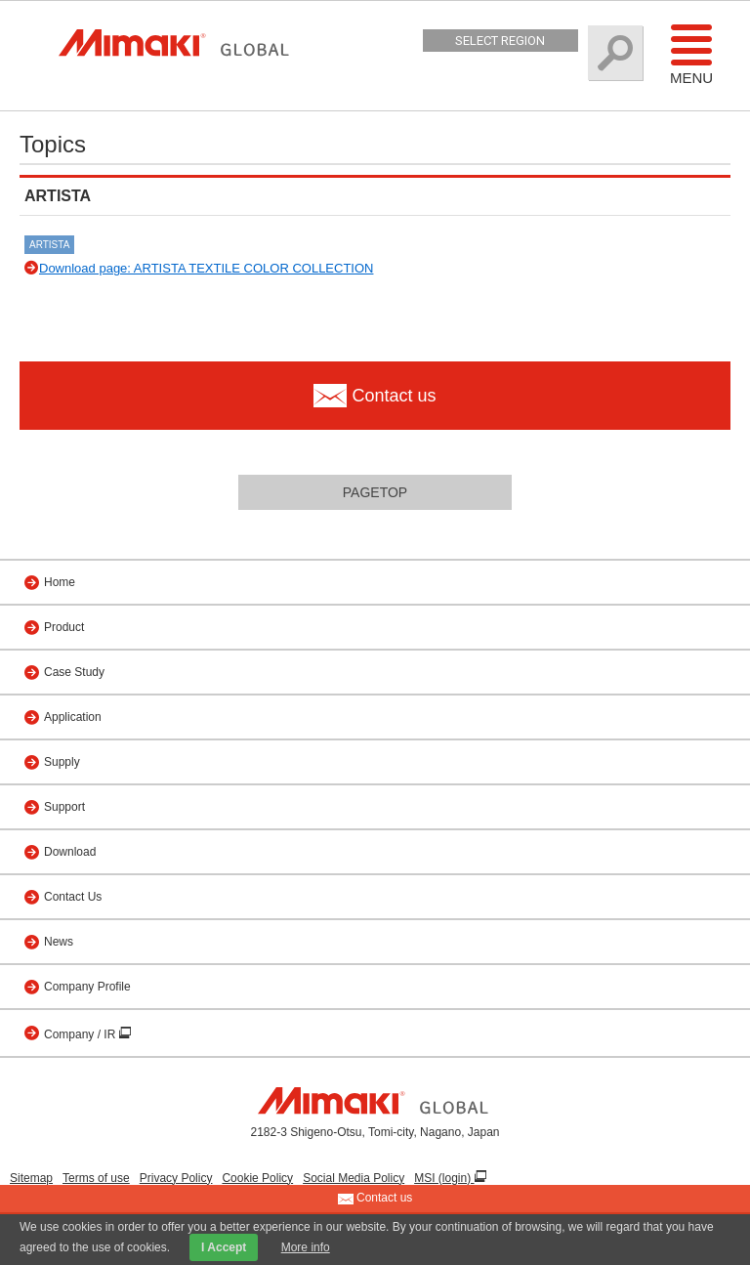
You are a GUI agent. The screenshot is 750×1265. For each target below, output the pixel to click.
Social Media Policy (353, 1178)
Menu (691, 53)
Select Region (500, 40)
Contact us (375, 1198)
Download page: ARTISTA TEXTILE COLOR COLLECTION (206, 268)
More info (305, 1247)
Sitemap (31, 1178)
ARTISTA (49, 244)
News (58, 942)
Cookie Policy (257, 1178)
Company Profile (87, 986)
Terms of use (96, 1178)
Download (70, 852)
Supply (62, 762)
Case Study (74, 672)
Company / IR (81, 1034)
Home (59, 582)
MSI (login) (444, 1178)
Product (64, 627)
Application (73, 717)
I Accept (223, 1247)
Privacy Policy (176, 1178)
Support (64, 807)
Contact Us (73, 897)
